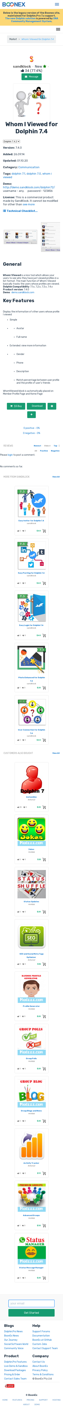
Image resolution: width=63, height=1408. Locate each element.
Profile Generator (31, 1006)
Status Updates (31, 902)
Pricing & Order (12, 1374)
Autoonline (31, 797)
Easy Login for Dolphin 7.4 (31, 625)
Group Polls (31, 1058)
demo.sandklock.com (22, 292)
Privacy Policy (40, 1370)
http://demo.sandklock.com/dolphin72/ (29, 187)
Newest (37, 446)
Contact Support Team (45, 1348)
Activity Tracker (31, 1163)
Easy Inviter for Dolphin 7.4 (31, 521)
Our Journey (10, 1339)
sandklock (31, 523)
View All (55, 477)
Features (17, 1400)
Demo (37, 1404)
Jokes (31, 849)
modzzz (31, 852)
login (10, 454)
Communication (28, 167)
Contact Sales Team (15, 1378)
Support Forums (41, 1331)
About (26, 1404)
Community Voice (14, 1348)
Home (5, 1400)
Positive (44, 451)
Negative (55, 451)
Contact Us (38, 1361)
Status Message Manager (31, 1268)
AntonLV (31, 800)
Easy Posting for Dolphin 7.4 (31, 573)
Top (55, 446)
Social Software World (16, 1344)
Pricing (30, 1400)
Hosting (56, 1400)
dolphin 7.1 (18, 173)
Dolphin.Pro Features (15, 1361)
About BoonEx (40, 1366)
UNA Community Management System (34, 20)
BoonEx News (11, 1335)
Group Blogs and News (31, 1111)
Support (43, 1400)
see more (28, 204)
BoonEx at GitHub (42, 1339)
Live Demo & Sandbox (16, 1366)
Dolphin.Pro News (13, 1331)
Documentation (41, 1335)
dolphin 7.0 (34, 173)
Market (13, 39)
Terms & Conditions (43, 1374)
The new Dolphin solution (20, 18)
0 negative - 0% (31, 433)
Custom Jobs (39, 1344)
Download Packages (15, 1370)
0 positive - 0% (32, 428)
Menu (56, 3)
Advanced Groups (31, 1215)
